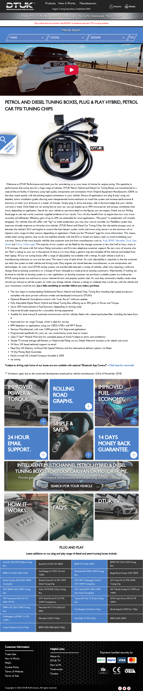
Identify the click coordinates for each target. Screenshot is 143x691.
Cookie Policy (12, 667)
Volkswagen (29, 244)
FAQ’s (8, 662)
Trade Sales (10, 654)
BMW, (112, 240)
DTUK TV (55, 660)
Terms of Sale (12, 675)
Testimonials (97, 16)
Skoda (8, 244)
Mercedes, (121, 240)
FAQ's (109, 16)
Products (50, 3)
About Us (56, 16)
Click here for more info (121, 365)
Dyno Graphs (70, 16)
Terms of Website (14, 671)
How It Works (67, 3)
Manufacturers (88, 3)
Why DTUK (35, 16)
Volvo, (19, 244)
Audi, (105, 240)
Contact (117, 16)
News (47, 16)
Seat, (134, 240)
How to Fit (84, 16)
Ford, (129, 240)
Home (24, 16)
